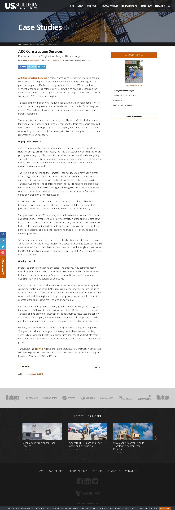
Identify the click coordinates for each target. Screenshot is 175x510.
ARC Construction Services (32, 77)
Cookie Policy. (152, 508)
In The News (146, 6)
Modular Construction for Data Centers (38, 444)
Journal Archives (110, 6)
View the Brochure (134, 86)
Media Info (160, 6)
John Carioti (57, 60)
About (80, 6)
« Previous (25, 367)
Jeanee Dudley (33, 60)
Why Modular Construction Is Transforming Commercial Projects (128, 446)
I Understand (164, 508)
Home (71, 6)
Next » (97, 367)
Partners (97, 471)
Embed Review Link (134, 116)
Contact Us (113, 471)
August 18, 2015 (36, 374)
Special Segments (129, 6)
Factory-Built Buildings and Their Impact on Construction (85, 444)
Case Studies (92, 6)
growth (39, 348)
